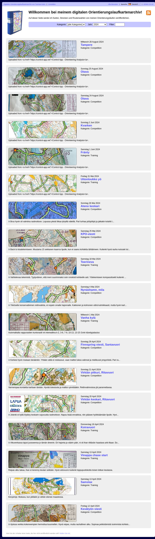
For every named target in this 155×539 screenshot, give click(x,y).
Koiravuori (88, 427)
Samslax (86, 482)
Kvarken (86, 125)
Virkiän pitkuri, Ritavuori (97, 372)
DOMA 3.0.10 (148, 4)
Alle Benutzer (113, 4)
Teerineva (87, 262)
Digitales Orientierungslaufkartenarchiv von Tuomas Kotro (24, 4)
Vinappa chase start (94, 455)
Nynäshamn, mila (92, 289)
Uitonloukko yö (91, 179)
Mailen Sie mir (65, 533)
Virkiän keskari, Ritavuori (98, 399)
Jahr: (90, 24)
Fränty (85, 152)
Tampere (86, 44)
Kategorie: (61, 24)
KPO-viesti (88, 234)
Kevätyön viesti (91, 509)
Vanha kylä (88, 317)
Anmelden (52, 4)
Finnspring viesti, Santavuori (100, 344)
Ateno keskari (90, 206)
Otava (85, 71)
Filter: (112, 24)
